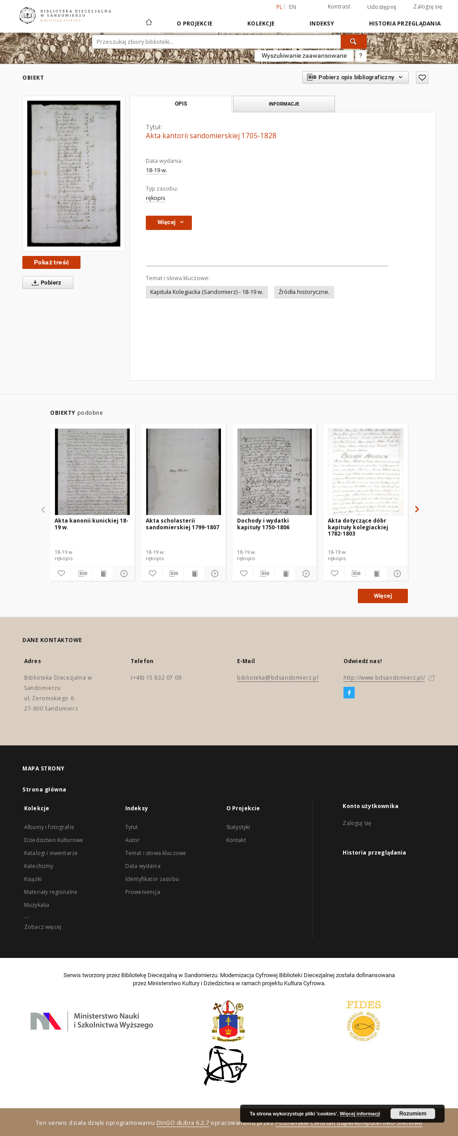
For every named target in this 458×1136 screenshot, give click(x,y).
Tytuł (131, 827)
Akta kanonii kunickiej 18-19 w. (91, 524)
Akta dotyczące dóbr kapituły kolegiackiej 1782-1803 (358, 527)
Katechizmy (39, 866)
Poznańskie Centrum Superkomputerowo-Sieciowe (349, 1123)
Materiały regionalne (50, 892)
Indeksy (322, 23)
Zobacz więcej (42, 927)
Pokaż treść (51, 262)
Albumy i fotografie (49, 827)
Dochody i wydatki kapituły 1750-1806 (263, 524)
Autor (132, 840)
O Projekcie (194, 23)
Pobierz (45, 282)
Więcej (383, 595)
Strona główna (44, 789)
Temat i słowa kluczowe (155, 853)
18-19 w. (156, 170)
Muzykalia (36, 905)
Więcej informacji (360, 1113)
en (292, 7)
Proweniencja (142, 892)
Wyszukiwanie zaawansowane (304, 55)
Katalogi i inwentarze (51, 853)
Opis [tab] (181, 104)
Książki (33, 879)
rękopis (155, 198)
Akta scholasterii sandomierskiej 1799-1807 (182, 524)
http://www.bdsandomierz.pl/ (384, 677)
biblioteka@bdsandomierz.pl (278, 677)
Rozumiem (413, 1113)
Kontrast (339, 6)
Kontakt (236, 840)
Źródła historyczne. (304, 292)
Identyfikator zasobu (152, 879)
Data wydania (143, 866)
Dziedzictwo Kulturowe (53, 840)
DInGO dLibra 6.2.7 (183, 1123)
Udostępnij (382, 7)
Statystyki (238, 827)
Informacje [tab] (284, 104)
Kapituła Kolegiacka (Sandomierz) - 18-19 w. (206, 292)
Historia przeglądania (405, 23)
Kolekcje (261, 23)
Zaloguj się (427, 6)
